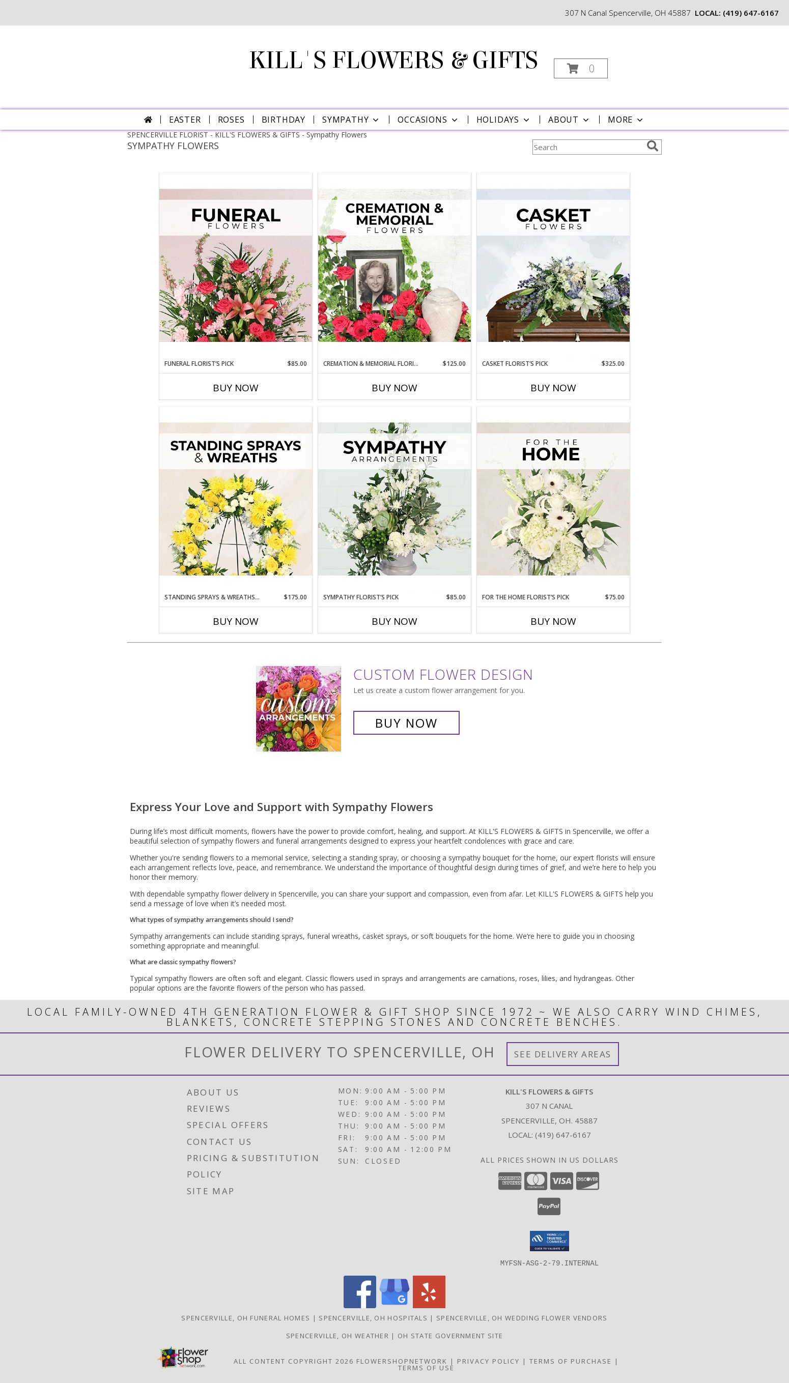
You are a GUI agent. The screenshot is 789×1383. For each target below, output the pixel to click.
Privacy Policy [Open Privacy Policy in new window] (488, 1360)
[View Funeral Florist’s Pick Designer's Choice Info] (235, 266)
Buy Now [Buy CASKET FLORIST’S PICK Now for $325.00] (553, 387)
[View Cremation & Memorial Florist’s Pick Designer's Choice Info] (394, 266)
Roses (231, 119)
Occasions (428, 119)
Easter (185, 119)
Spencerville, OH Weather (337, 1335)
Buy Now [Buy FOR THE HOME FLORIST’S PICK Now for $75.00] (553, 621)
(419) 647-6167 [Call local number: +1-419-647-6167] (751, 13)
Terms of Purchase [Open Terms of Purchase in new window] (570, 1360)
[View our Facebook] (360, 1305)
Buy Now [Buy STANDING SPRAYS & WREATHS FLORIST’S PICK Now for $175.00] (236, 621)
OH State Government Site (450, 1335)
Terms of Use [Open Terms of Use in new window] (426, 1367)
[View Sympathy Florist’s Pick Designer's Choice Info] (394, 499)
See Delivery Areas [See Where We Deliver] (562, 1054)
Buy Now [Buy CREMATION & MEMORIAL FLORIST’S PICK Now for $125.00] (394, 387)
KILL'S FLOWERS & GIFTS (393, 60)
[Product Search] (587, 147)
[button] (581, 68)
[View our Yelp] (429, 1305)
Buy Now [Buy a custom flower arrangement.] (406, 722)
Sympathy (351, 119)
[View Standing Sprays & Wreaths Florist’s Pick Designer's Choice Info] (235, 499)
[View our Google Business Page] (394, 1305)
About (569, 119)
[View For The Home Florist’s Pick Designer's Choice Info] (553, 499)
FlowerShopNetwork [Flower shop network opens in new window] (401, 1360)
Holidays (503, 119)
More (626, 119)
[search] (652, 146)
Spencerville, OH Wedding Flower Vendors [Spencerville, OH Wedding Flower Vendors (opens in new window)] (522, 1317)
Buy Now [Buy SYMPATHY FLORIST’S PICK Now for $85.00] (394, 621)
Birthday (283, 119)
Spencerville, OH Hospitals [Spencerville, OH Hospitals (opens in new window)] (373, 1317)
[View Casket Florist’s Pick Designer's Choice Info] (553, 266)
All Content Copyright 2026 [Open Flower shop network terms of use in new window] (294, 1360)
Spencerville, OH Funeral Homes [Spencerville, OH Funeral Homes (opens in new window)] (245, 1317)
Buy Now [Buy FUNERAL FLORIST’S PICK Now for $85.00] (236, 387)
